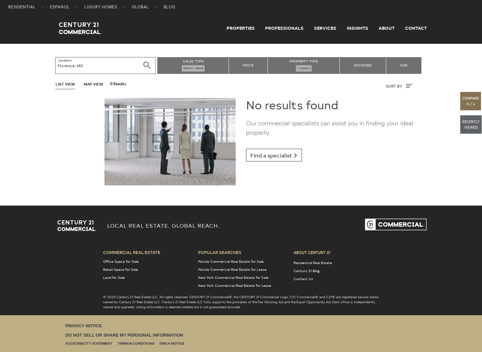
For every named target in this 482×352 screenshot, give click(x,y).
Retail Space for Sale (120, 269)
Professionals (284, 28)
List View (65, 84)
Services (325, 28)
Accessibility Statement (88, 344)
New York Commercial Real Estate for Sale (233, 277)
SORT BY (399, 86)
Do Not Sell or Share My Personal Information (124, 335)
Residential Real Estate (313, 262)
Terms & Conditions (136, 344)
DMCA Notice (172, 344)
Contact (416, 28)
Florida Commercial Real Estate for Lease (232, 269)
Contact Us (303, 278)
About (387, 28)
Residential (21, 7)
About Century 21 (312, 252)
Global (140, 7)
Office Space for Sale (121, 261)
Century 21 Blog (307, 270)
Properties (241, 28)
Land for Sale (114, 277)
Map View (93, 84)
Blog (169, 7)
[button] (471, 101)
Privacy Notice (83, 325)
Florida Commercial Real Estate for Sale (231, 261)
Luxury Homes (100, 7)
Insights (357, 28)
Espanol (60, 7)
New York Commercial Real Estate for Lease (234, 285)
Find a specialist (274, 155)
